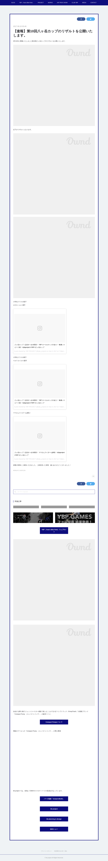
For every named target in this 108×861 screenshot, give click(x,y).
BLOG (13, 2)
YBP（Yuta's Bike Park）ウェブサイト (54, 531)
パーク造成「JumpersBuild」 (54, 799)
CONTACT (93, 2)
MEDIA (84, 2)
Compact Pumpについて (54, 722)
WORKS (50, 2)
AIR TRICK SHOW (62, 2)
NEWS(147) (16, 470)
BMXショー (54, 829)
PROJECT (41, 2)
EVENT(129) (22, 470)
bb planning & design (53, 819)
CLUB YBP (75, 2)
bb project (54, 809)
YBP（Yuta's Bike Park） (26, 2)
